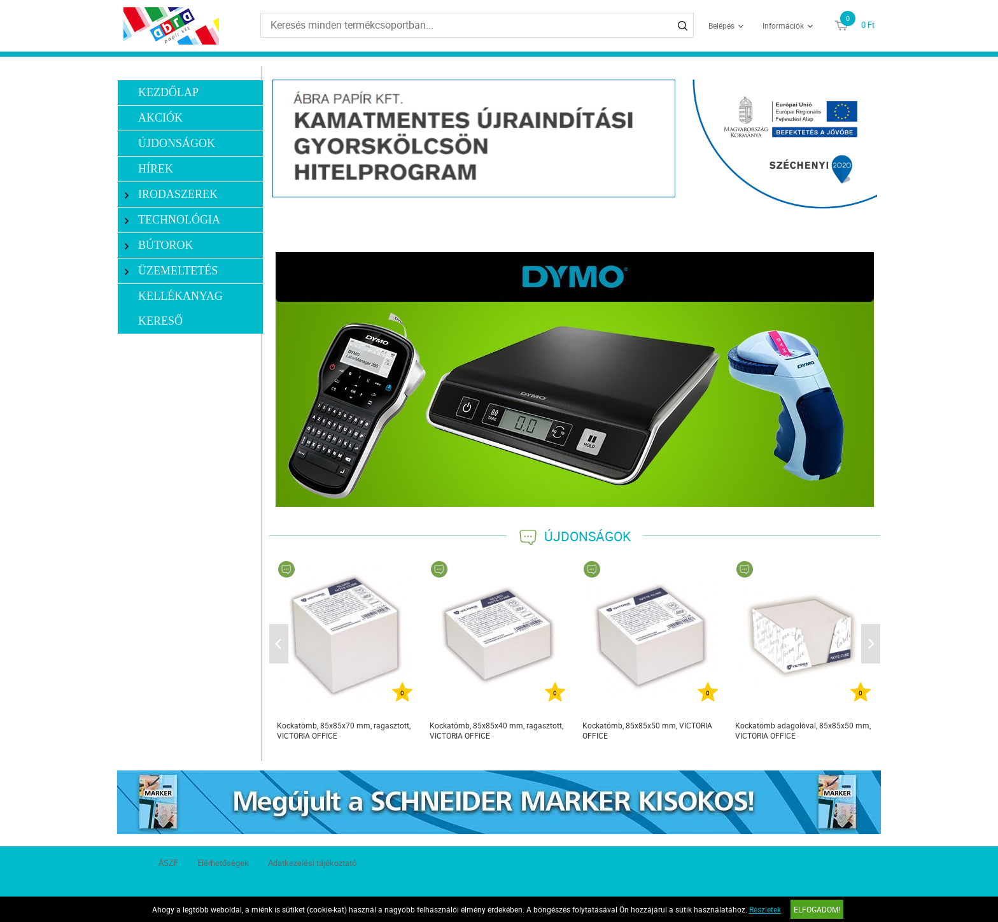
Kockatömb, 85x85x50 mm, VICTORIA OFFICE (647, 730)
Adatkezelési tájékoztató (312, 863)
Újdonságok (176, 143)
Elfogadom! (817, 909)
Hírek (155, 168)
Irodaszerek (171, 194)
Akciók (160, 117)
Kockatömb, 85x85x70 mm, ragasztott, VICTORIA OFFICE (344, 730)
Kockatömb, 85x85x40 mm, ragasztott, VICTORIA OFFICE (496, 730)
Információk (783, 25)
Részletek (765, 909)
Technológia (172, 220)
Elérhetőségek (223, 863)
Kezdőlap (168, 92)
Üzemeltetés (171, 271)
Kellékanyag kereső (180, 308)
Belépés (721, 25)
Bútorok (159, 245)
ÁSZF (168, 863)
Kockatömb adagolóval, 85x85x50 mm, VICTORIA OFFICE (803, 730)
